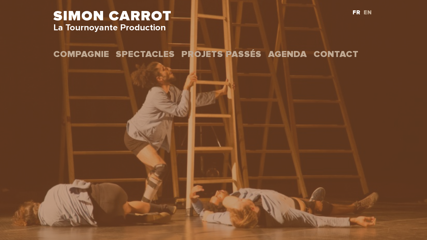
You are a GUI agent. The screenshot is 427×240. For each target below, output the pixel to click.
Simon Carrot (112, 16)
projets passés (221, 54)
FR (357, 13)
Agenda (287, 54)
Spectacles (145, 54)
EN (368, 13)
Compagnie (81, 54)
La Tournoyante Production (109, 27)
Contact (336, 54)
